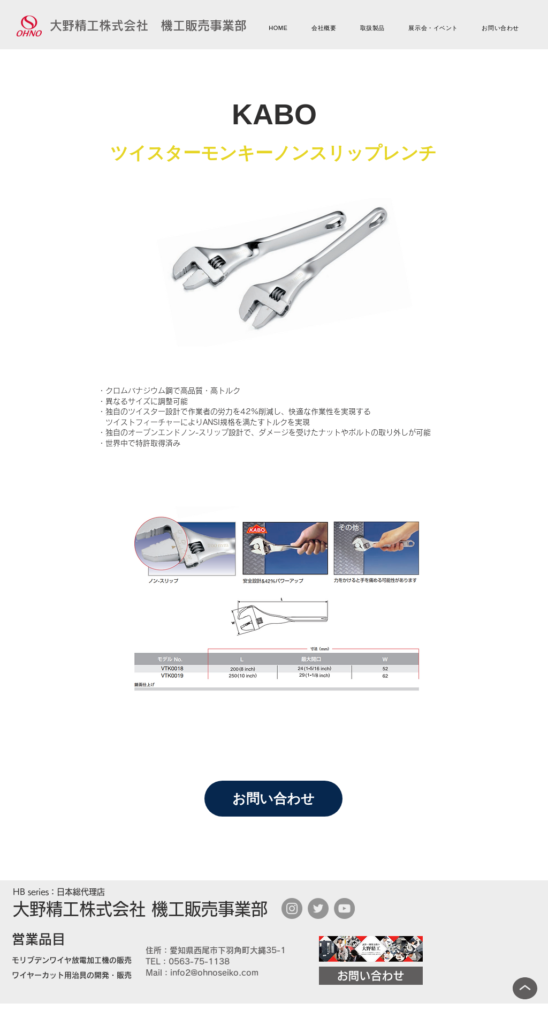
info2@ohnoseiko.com (214, 973)
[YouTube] (344, 908)
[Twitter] (318, 908)
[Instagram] (291, 908)
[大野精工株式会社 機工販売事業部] (148, 26)
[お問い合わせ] (273, 799)
